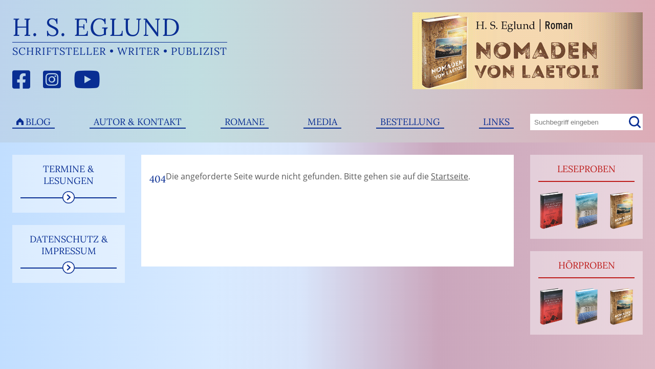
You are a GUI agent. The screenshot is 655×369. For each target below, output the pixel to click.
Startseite (449, 176)
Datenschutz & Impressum (69, 245)
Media (322, 122)
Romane (245, 122)
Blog (38, 122)
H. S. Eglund (96, 27)
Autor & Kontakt (138, 122)
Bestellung (410, 122)
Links (496, 122)
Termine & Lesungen (68, 175)
